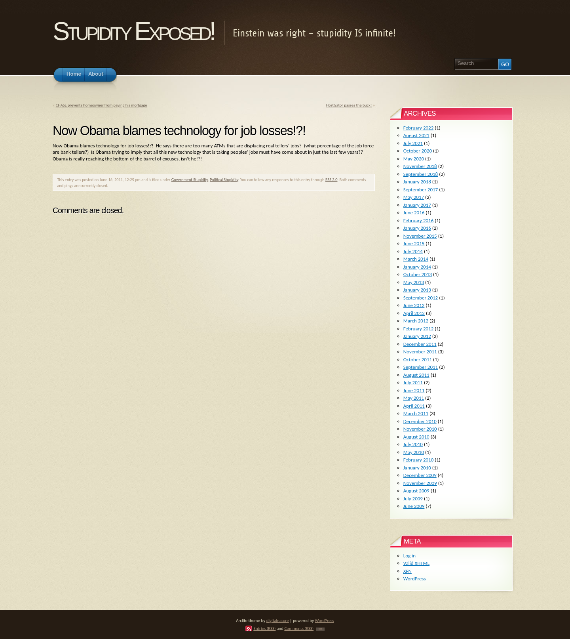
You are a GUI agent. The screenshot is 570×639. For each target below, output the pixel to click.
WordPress (414, 579)
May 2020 (413, 159)
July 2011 (413, 382)
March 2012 (415, 321)
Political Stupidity (224, 179)
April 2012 (414, 313)
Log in (409, 556)
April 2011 (414, 406)
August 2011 (416, 375)
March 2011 (415, 413)
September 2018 (420, 174)
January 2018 (417, 182)
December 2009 (420, 475)
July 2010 (413, 444)
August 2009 (416, 491)
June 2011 (414, 390)
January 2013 (417, 290)
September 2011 (420, 367)
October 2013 (417, 274)
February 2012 (418, 329)
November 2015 (420, 236)
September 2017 (420, 190)
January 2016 (417, 228)
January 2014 (417, 267)
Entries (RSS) (264, 628)
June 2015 (414, 243)
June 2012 (414, 305)
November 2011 (420, 352)
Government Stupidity (189, 179)
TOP (320, 629)
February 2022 (418, 128)
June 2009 (414, 506)
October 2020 (417, 151)
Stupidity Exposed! (133, 31)
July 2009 (413, 499)
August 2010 (416, 437)
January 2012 (417, 336)
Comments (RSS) (299, 628)
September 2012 (420, 298)
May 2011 (413, 398)
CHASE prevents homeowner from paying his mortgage (101, 105)
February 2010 (418, 460)
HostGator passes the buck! (349, 105)
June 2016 (414, 213)
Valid (416, 563)
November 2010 (420, 429)
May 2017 (413, 197)
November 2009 (420, 483)
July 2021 (413, 143)
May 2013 (413, 282)
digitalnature (277, 620)
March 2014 (415, 259)
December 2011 (420, 344)
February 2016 (418, 220)
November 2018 (420, 166)
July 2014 (413, 251)
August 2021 (416, 135)
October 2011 (417, 359)
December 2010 (420, 421)
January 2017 (417, 205)
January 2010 (417, 468)
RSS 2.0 (331, 179)
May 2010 (413, 452)
